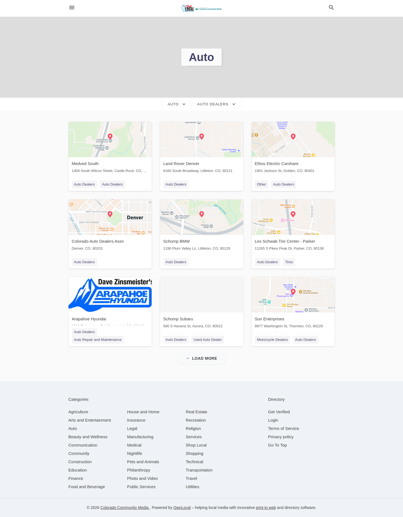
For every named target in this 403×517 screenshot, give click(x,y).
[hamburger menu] (72, 7)
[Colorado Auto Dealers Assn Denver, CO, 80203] (110, 226)
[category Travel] (191, 478)
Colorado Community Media (124, 507)
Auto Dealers (84, 184)
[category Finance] (76, 478)
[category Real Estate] (196, 411)
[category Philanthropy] (138, 470)
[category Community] (79, 453)
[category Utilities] (192, 486)
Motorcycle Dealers (272, 340)
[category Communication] (83, 445)
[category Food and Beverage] (87, 486)
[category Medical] (134, 445)
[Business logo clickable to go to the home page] (202, 8)
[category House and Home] (143, 411)
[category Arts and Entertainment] (90, 420)
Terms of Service (283, 428)
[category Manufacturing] (140, 436)
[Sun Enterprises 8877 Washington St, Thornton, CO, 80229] (293, 304)
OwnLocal (182, 507)
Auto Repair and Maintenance (98, 340)
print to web (266, 507)
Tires (289, 262)
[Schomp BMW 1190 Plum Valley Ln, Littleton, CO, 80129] (201, 226)
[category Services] (194, 436)
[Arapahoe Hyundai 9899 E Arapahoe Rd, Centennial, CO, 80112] (110, 304)
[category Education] (78, 470)
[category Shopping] (194, 453)
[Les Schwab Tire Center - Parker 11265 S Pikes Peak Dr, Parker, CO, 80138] (293, 226)
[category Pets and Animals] (143, 461)
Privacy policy (281, 436)
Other (261, 184)
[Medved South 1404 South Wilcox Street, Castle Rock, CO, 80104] (110, 148)
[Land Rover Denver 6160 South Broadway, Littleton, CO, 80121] (201, 148)
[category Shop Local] (196, 445)
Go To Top (277, 445)
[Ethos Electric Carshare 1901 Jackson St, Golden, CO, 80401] (293, 148)
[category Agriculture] (78, 411)
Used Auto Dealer (208, 340)
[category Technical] (194, 461)
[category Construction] (80, 461)
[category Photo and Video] (142, 478)
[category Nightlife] (134, 453)
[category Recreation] (196, 420)
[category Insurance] (136, 420)
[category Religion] (193, 428)
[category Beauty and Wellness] (88, 436)
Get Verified (279, 411)
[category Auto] (73, 428)
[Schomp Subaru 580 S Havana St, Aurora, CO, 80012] (201, 304)
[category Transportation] (199, 470)
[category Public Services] (141, 486)
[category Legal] (132, 428)
